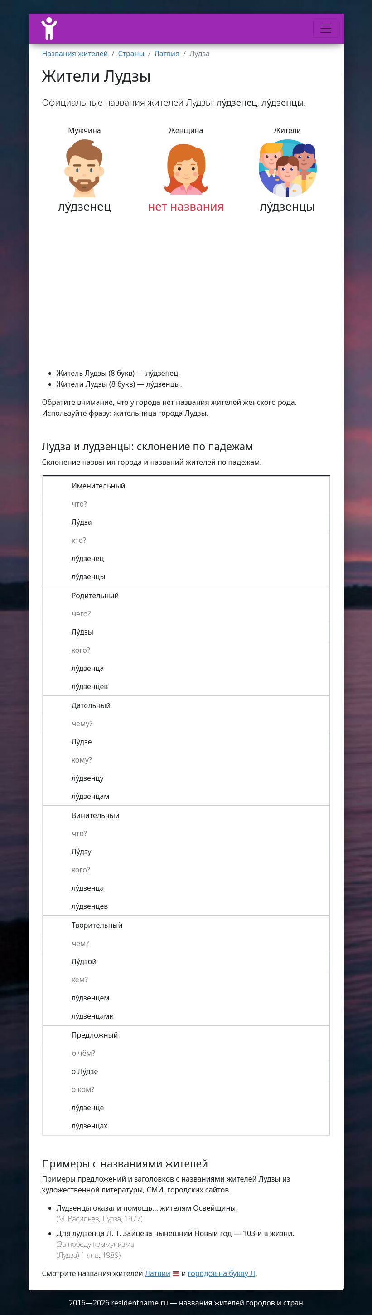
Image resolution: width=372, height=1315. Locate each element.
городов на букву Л (222, 1273)
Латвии (157, 1273)
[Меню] (325, 29)
